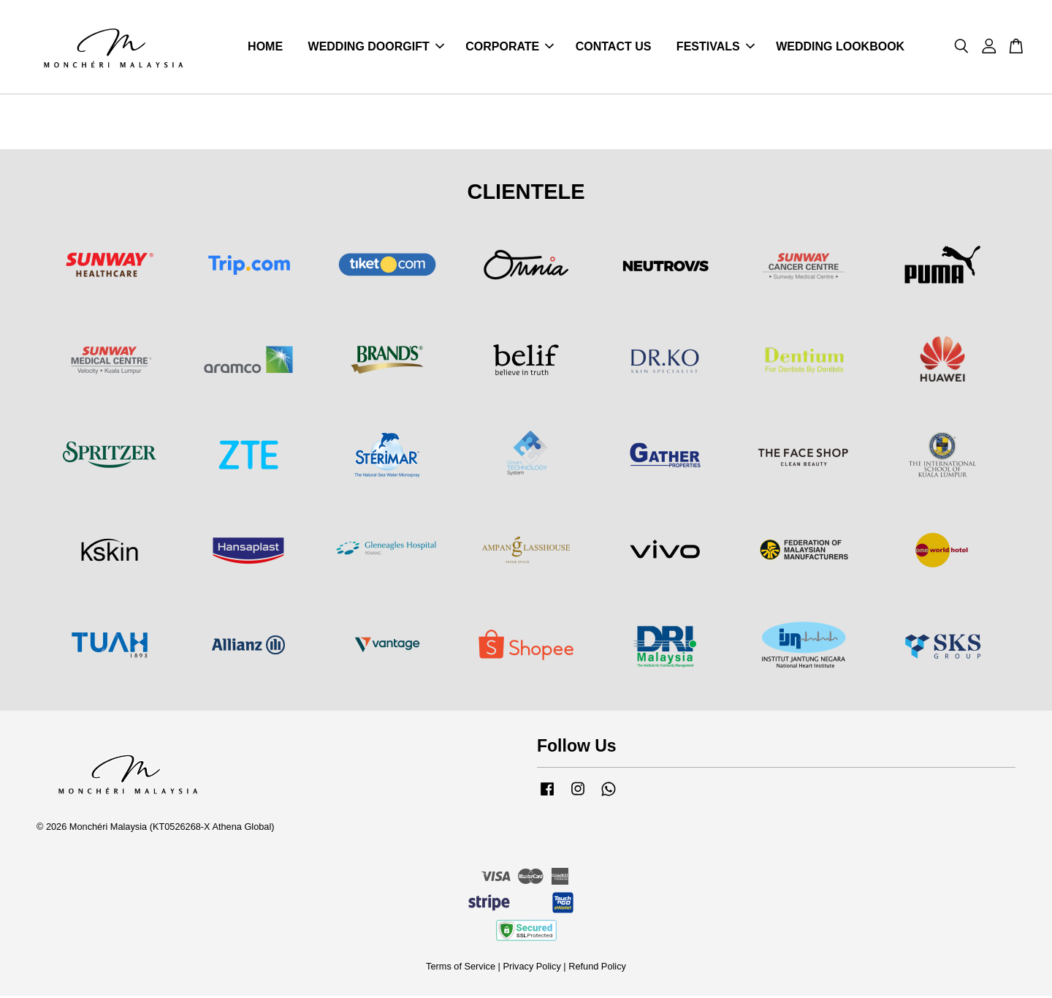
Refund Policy (597, 968)
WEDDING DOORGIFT (376, 48)
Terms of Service (460, 968)
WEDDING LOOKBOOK (840, 48)
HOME (265, 48)
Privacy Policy (531, 968)
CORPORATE (509, 48)
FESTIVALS (715, 48)
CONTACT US (614, 48)
